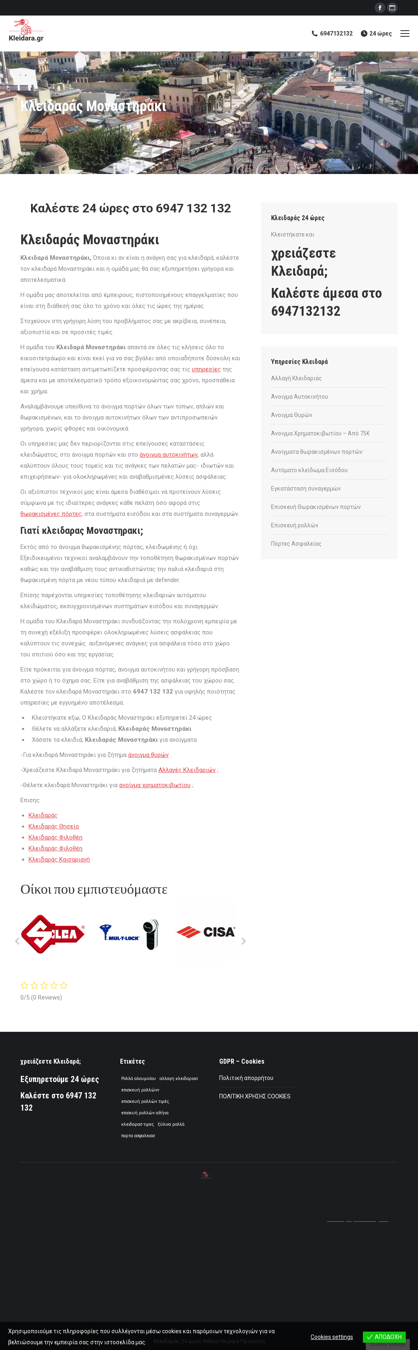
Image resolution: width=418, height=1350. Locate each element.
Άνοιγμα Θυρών (291, 415)
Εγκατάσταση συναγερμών (306, 488)
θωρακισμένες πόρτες (51, 514)
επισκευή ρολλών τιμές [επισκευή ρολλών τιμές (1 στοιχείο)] (145, 1101)
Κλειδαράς (43, 815)
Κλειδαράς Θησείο (54, 826)
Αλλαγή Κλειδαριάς (296, 378)
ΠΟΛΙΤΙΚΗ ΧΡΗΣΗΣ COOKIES (255, 1096)
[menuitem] (67, 1191)
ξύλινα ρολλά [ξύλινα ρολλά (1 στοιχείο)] (171, 1124)
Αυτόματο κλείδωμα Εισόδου (309, 470)
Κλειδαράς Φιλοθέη (55, 837)
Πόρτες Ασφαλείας (296, 543)
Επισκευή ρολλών (294, 525)
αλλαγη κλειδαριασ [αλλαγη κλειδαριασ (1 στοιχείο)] (179, 1078)
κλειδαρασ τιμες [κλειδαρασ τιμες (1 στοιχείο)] (137, 1124)
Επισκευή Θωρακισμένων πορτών (316, 507)
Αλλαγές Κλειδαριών (187, 770)
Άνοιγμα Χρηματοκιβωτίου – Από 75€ (320, 433)
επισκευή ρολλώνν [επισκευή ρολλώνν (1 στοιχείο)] (140, 1090)
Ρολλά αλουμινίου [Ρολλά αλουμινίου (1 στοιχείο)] (138, 1078)
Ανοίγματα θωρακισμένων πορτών (316, 452)
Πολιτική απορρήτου (246, 1078)
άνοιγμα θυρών (148, 755)
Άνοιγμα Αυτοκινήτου (299, 396)
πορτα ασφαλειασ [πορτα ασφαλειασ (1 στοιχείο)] (138, 1135)
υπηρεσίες (206, 369)
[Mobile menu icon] (405, 33)
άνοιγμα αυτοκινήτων (169, 454)
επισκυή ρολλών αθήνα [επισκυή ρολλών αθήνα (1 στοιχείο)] (145, 1113)
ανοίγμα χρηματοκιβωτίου (155, 785)
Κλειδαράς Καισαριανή (59, 859)
